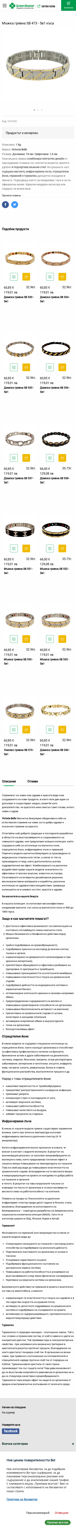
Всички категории (15, 1444)
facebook (10, 1431)
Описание (9, 781)
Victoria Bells (19, 149)
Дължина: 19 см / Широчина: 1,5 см (35, 154)
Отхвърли (61, 1513)
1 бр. (19, 144)
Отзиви (32, 781)
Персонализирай (37, 1513)
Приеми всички (57, 1522)
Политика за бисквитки (22, 1499)
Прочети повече (13, 195)
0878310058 (48, 6)
